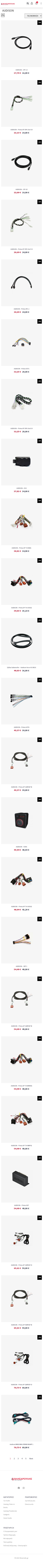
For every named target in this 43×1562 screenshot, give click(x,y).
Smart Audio (7, 1518)
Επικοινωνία (29, 1504)
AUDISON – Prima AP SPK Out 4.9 (21, 130)
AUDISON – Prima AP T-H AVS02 (21, 906)
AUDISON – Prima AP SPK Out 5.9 (21, 249)
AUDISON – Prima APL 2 (21, 309)
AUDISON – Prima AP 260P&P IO (21, 1385)
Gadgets (6, 1514)
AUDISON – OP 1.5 (22, 70)
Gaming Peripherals (10, 1511)
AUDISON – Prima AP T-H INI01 (21, 548)
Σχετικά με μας (30, 1501)
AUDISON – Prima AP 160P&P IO (21, 1265)
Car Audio (6, 1501)
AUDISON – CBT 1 (21, 966)
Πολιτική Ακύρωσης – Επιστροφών (15, 1545)
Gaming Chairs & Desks (9, 1505)
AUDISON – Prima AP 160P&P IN (21, 787)
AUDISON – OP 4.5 (22, 189)
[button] (28, 3)
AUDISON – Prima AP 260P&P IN (21, 1026)
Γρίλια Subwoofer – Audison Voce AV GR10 (21, 667)
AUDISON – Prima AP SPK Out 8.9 (21, 428)
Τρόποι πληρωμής (9, 1535)
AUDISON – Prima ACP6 (21, 727)
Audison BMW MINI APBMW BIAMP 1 (21, 1444)
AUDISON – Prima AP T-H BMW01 (21, 1086)
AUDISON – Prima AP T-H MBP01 (21, 1145)
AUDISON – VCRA (21, 847)
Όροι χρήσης (7, 1542)
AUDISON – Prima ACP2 (21, 369)
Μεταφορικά (7, 1538)
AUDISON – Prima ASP (21, 1205)
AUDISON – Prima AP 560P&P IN (21, 1325)
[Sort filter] (33, 16)
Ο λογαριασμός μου (10, 1531)
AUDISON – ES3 (22, 488)
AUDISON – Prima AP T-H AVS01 (21, 608)
